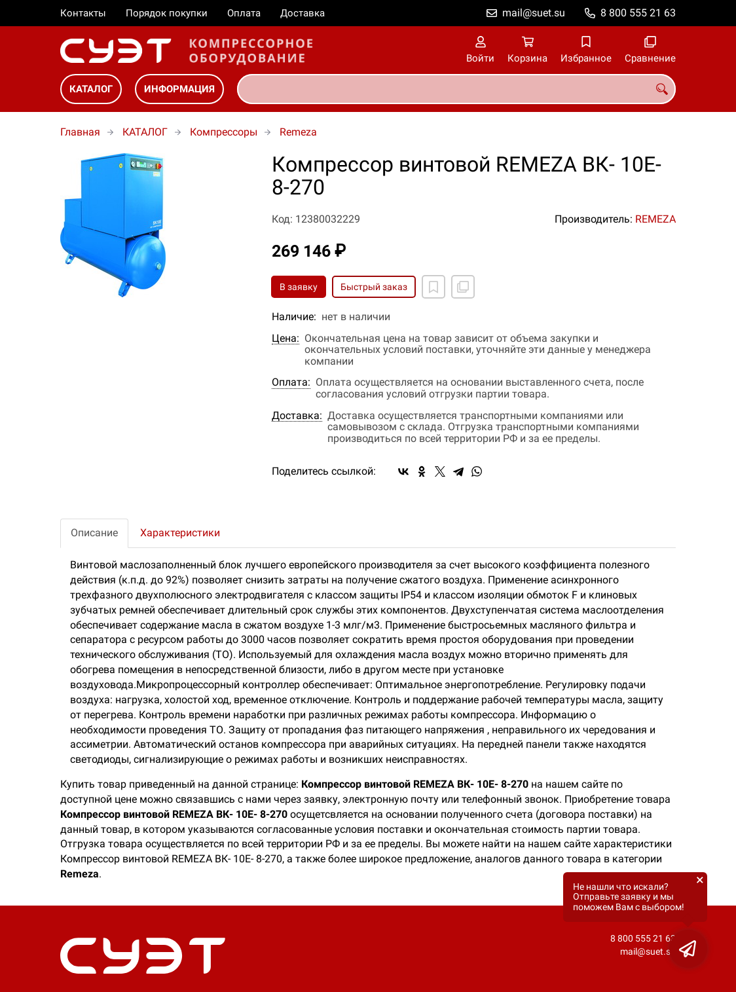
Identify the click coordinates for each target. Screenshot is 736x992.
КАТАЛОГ (91, 89)
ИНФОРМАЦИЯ (179, 89)
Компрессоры (223, 132)
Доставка (302, 13)
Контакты (83, 13)
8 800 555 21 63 (638, 13)
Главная (80, 132)
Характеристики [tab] (180, 532)
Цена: (285, 338)
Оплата (244, 13)
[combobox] (456, 89)
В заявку (299, 287)
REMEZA (655, 219)
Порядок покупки (167, 13)
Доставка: (297, 416)
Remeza (298, 132)
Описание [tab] (94, 532)
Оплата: (291, 382)
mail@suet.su (533, 13)
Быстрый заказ (373, 287)
